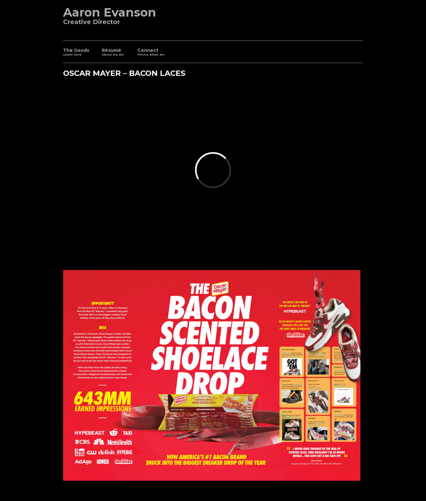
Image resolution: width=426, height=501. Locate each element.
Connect (151, 52)
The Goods (76, 52)
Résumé (113, 52)
